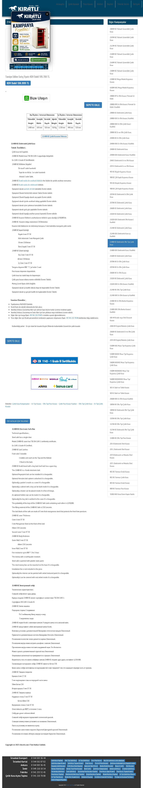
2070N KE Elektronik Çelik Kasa (121, 202)
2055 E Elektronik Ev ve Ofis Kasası (122, 166)
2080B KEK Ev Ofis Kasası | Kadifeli (122, 118)
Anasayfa (60, 4)
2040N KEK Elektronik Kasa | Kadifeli (122, 155)
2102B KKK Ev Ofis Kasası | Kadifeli (122, 284)
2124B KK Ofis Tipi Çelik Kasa (120, 289)
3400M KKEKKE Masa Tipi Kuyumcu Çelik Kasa (122, 363)
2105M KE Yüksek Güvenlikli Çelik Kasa (122, 38)
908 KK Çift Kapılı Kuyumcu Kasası (121, 188)
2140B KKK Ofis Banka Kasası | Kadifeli (120, 310)
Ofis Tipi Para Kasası (50, 404)
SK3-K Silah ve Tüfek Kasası (119, 387)
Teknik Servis (123, 4)
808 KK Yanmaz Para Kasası (119, 488)
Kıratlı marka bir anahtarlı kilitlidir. (31, 180)
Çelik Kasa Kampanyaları (21, 404)
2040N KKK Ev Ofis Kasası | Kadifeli (122, 143)
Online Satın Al (22, 59)
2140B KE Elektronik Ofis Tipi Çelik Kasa (122, 243)
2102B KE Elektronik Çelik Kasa (121, 214)
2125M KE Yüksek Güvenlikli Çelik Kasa (122, 47)
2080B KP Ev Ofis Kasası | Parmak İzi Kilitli (122, 97)
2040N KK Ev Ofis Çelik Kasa (119, 138)
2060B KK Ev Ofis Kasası (118, 273)
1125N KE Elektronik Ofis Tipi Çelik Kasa (122, 431)
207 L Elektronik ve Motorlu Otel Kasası (121, 464)
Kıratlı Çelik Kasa (70, 785)
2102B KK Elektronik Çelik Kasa (121, 278)
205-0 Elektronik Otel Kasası (120, 443)
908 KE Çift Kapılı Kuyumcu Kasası (121, 177)
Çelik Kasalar (73, 4)
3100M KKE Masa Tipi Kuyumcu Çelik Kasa (122, 347)
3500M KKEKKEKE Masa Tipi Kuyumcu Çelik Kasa (119, 372)
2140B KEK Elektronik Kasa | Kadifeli (122, 250)
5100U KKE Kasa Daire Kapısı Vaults (122, 494)
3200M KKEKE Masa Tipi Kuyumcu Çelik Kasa (121, 355)
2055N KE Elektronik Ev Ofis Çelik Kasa (121, 195)
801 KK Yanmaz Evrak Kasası (120, 471)
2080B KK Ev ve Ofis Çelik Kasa (120, 132)
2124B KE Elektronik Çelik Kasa (121, 228)
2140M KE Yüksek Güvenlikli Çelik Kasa (122, 55)
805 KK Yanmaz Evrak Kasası (120, 483)
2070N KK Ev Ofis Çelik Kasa (119, 261)
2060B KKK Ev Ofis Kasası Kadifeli (121, 399)
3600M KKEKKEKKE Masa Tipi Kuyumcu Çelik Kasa (120, 380)
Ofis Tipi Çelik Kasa (85, 404)
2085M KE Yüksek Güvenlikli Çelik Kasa (122, 30)
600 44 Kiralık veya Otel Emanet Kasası (121, 319)
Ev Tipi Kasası (36, 404)
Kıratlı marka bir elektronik (28, 185)
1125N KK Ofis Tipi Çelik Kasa (120, 424)
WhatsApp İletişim (39, 59)
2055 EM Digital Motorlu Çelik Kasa (122, 340)
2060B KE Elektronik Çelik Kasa (121, 208)
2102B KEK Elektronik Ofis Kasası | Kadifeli (122, 220)
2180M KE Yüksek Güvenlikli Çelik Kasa (122, 72)
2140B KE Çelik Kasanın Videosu (54, 136)
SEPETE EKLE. (13, 341)
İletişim (136, 4)
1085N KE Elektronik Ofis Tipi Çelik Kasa (122, 411)
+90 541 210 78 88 (35, 315)
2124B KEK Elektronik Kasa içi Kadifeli (120, 234)
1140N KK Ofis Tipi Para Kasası (120, 438)
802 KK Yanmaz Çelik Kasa (119, 477)
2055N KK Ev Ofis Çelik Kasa (119, 267)
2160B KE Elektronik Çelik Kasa (121, 256)
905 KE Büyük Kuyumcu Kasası (120, 172)
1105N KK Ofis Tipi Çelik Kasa (120, 418)
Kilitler (100, 4)
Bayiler (110, 4)
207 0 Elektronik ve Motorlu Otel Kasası (121, 456)
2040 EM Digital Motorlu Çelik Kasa (122, 326)
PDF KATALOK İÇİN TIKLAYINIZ (17, 421)
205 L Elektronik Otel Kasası (119, 449)
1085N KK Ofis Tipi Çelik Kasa (120, 404)
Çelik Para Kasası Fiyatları (68, 404)
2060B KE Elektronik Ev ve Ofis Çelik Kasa (122, 333)
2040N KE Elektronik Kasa (119, 149)
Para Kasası (88, 4)
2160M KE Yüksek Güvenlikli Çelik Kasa (122, 63)
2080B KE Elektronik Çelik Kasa (121, 112)
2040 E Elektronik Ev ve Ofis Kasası (122, 160)
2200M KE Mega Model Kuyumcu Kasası (121, 80)
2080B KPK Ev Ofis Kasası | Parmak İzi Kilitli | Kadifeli (122, 105)
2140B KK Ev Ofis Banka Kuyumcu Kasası (121, 302)
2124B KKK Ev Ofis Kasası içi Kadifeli (122, 295)
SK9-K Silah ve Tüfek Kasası (119, 393)
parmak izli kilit (29, 189)
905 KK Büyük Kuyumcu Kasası (120, 183)
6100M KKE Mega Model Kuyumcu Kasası (122, 89)
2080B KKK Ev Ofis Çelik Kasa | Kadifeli (120, 125)
